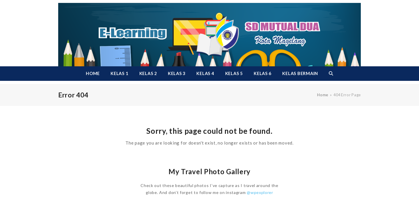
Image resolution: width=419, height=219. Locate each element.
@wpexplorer (260, 192)
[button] (331, 73)
